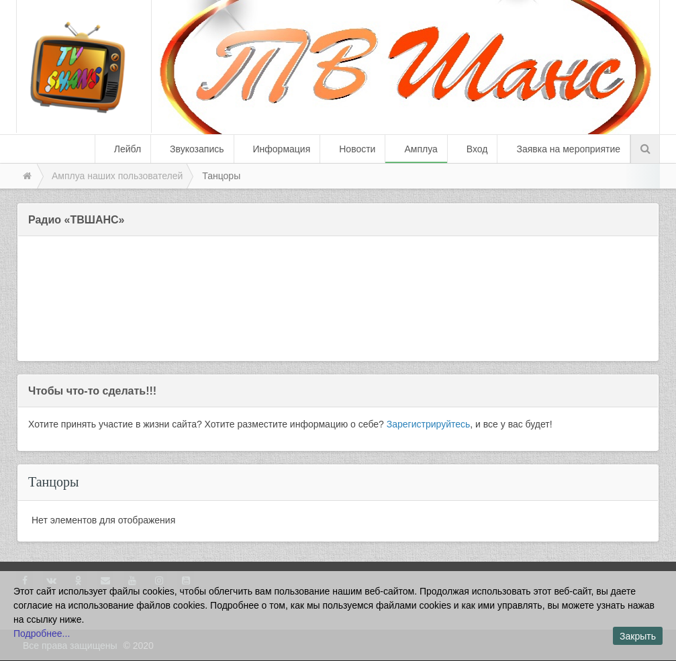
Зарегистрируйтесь (429, 424)
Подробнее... (41, 633)
